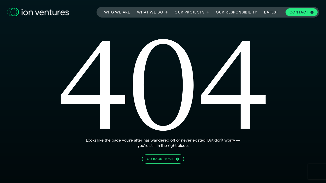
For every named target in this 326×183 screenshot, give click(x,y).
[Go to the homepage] (38, 12)
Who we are (117, 12)
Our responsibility (236, 12)
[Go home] (163, 159)
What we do (150, 12)
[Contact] (302, 12)
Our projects (190, 12)
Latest (271, 12)
